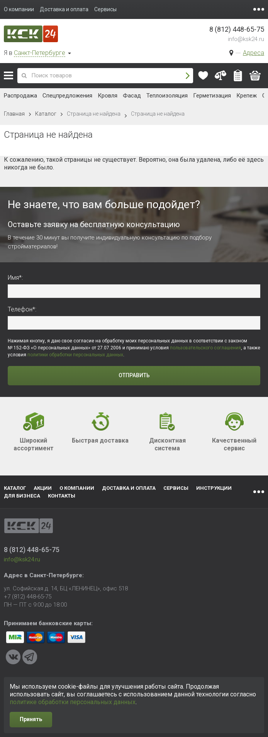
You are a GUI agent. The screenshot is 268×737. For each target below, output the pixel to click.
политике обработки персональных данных (73, 702)
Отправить (134, 375)
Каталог (8, 75)
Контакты (61, 496)
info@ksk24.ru (246, 39)
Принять (31, 719)
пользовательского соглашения (205, 348)
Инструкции (214, 488)
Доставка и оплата (129, 488)
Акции (43, 488)
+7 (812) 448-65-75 (27, 596)
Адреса (253, 52)
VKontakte (13, 657)
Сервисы (175, 488)
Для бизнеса (22, 496)
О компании (76, 488)
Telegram (29, 657)
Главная (14, 114)
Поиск (187, 76)
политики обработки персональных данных (75, 354)
